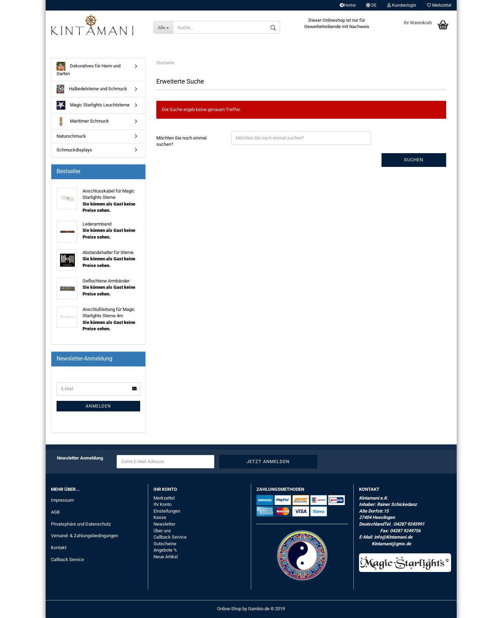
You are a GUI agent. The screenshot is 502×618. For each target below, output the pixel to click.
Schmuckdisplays (74, 149)
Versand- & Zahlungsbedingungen (84, 535)
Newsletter (164, 524)
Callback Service (67, 559)
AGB (55, 512)
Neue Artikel (166, 556)
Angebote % (165, 550)
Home (348, 5)
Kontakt (58, 547)
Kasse (160, 517)
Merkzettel (439, 5)
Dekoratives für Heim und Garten (88, 69)
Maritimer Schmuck (83, 121)
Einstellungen (167, 511)
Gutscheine (165, 543)
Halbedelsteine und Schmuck (92, 89)
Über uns (162, 530)
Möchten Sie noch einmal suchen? (181, 141)
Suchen (413, 159)
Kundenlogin (401, 5)
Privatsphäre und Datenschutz (81, 524)
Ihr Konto (162, 504)
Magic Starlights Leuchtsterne (93, 105)
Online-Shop (229, 608)
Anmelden (98, 406)
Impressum (62, 500)
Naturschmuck (71, 136)
